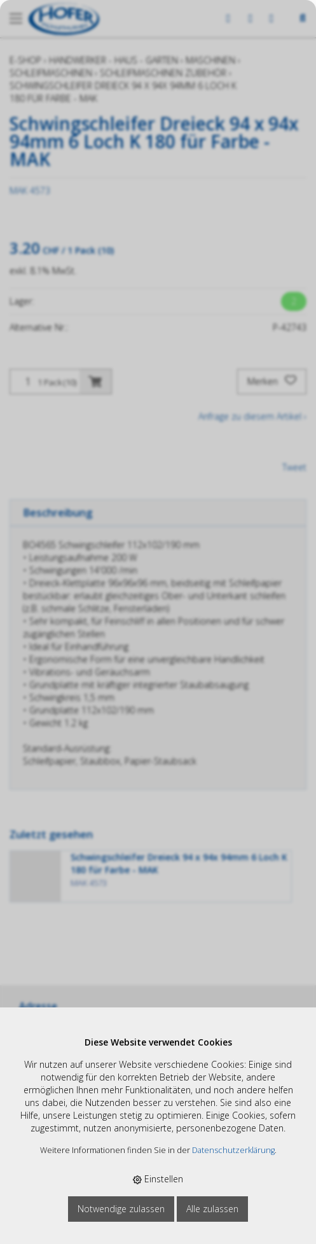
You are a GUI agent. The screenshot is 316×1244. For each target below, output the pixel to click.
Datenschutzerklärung (233, 1150)
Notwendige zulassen (121, 1209)
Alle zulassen (212, 1209)
